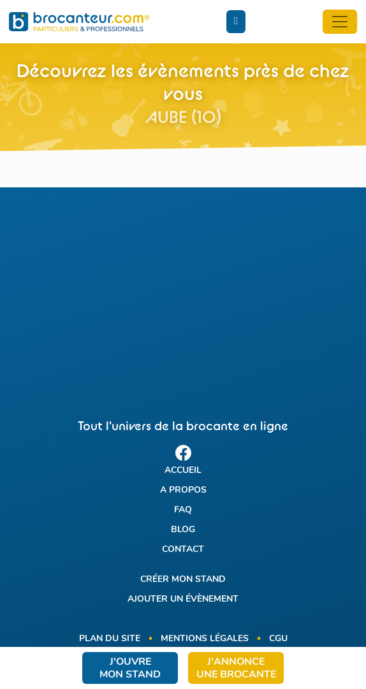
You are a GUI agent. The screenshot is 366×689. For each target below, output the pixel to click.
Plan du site (109, 639)
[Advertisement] (183, 292)
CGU (278, 639)
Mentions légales (205, 639)
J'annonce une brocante (236, 668)
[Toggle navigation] (340, 22)
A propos (183, 490)
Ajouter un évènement (183, 599)
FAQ (183, 510)
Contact (183, 550)
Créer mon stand (183, 579)
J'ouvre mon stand (130, 668)
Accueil (183, 470)
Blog (183, 530)
